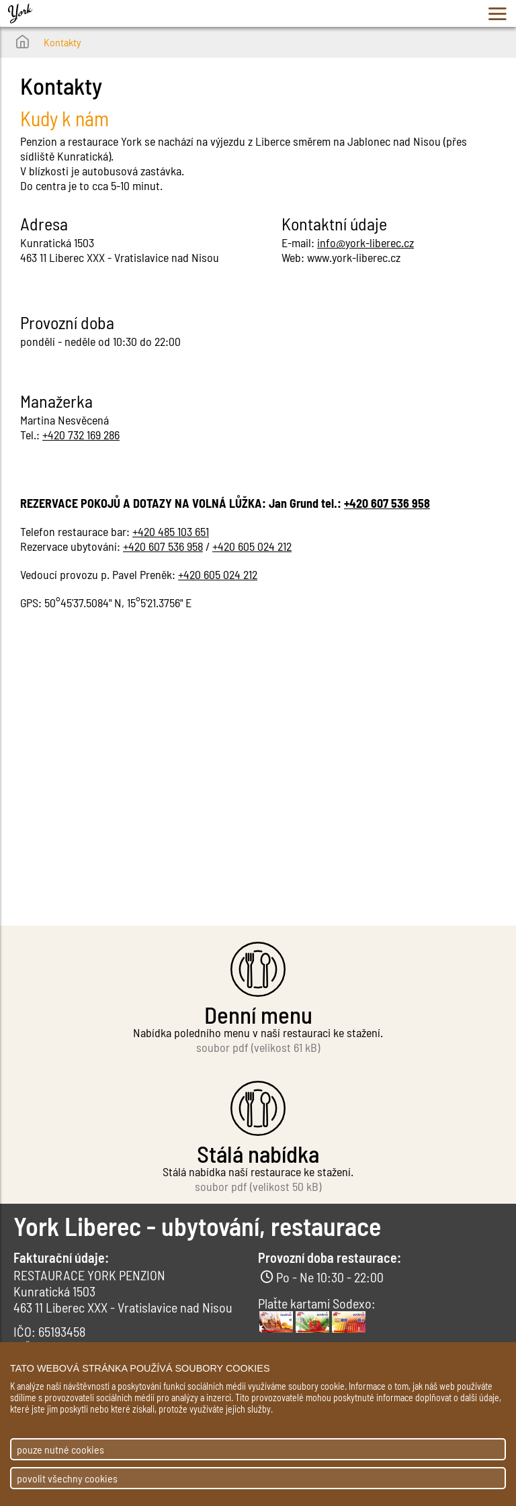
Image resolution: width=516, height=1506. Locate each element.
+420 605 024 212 (252, 546)
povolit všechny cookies (67, 1478)
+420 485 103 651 (170, 531)
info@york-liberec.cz (365, 242)
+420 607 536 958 (387, 503)
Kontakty (62, 42)
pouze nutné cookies (60, 1449)
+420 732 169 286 (81, 434)
